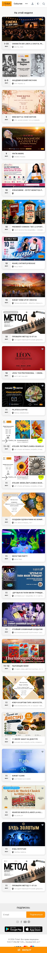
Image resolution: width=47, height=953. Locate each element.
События (18, 3)
